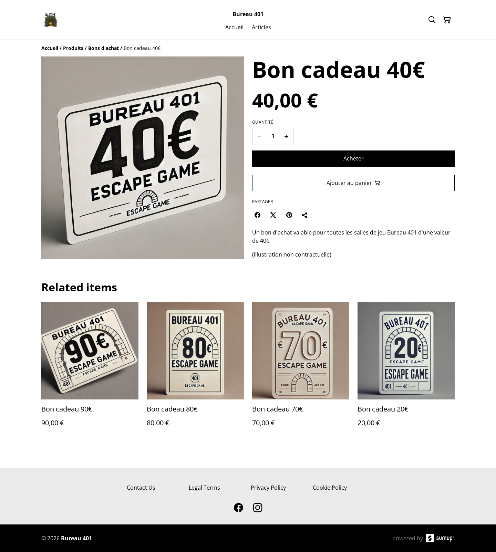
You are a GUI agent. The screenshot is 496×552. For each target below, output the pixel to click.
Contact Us (141, 487)
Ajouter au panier (353, 183)
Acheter (353, 158)
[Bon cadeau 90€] (89, 371)
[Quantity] (272, 136)
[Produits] (73, 48)
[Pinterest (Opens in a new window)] (289, 215)
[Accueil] (49, 48)
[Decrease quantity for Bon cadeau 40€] (259, 136)
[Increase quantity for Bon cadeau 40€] (286, 136)
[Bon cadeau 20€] (406, 371)
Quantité (262, 122)
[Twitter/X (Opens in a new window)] (273, 215)
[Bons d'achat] (103, 48)
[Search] (432, 20)
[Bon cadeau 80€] (195, 371)
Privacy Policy (268, 487)
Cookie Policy (330, 487)
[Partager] (305, 215)
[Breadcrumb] (248, 48)
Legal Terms (204, 487)
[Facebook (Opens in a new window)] (257, 215)
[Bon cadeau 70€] (300, 371)
